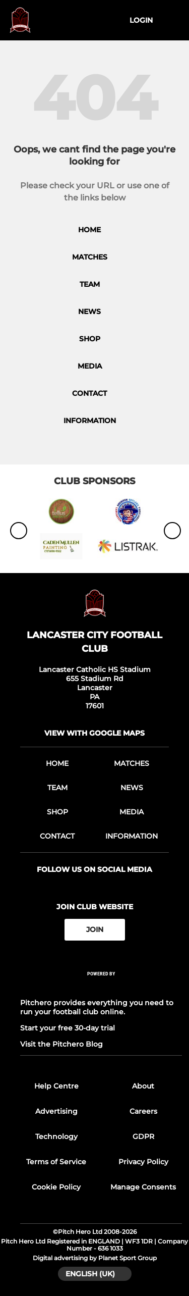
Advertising (56, 1111)
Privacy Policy (143, 1161)
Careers (143, 1111)
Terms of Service (56, 1161)
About (143, 1086)
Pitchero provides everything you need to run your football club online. (96, 1007)
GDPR (143, 1136)
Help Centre (56, 1086)
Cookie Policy (56, 1186)
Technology (56, 1136)
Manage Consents (143, 1186)
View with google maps (94, 733)
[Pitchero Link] (101, 987)
